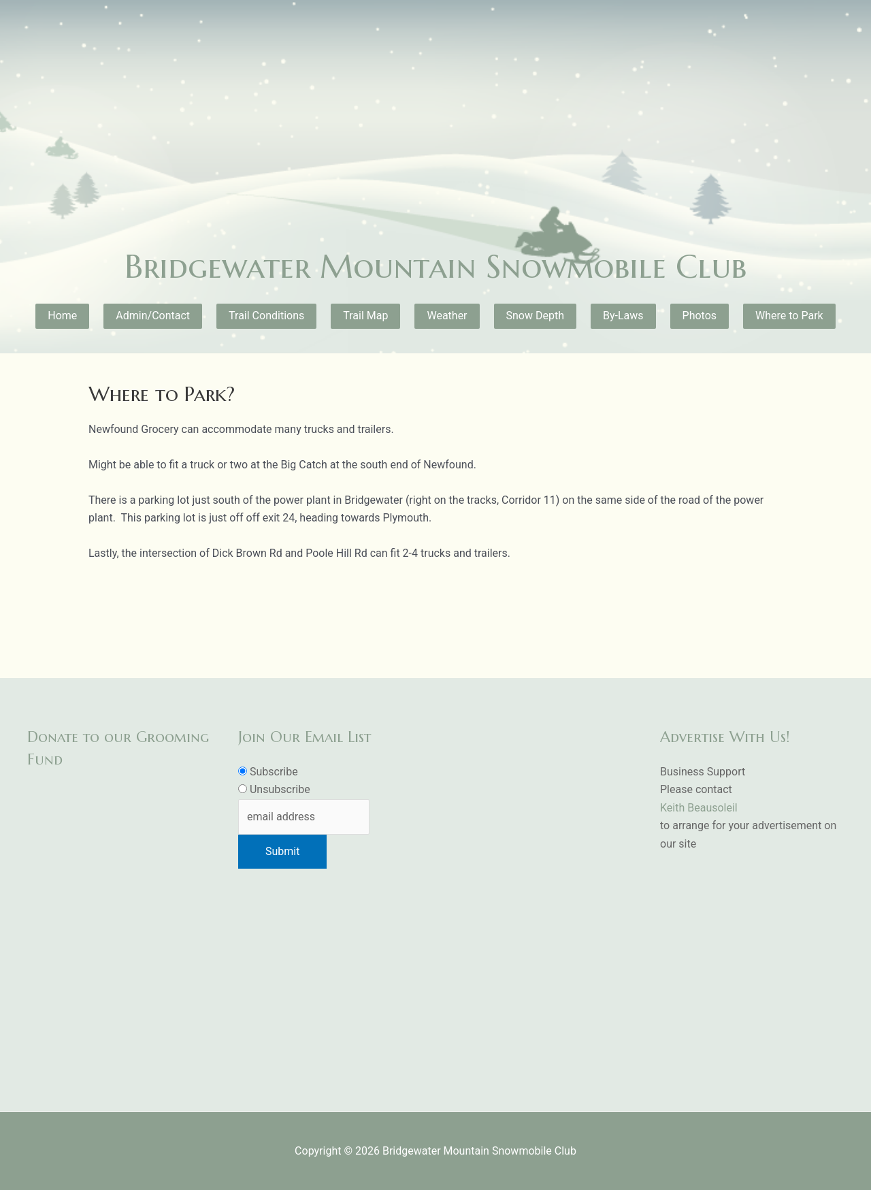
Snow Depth (535, 315)
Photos (700, 315)
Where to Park (789, 315)
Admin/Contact (153, 315)
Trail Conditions (266, 315)
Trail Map (365, 315)
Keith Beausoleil (699, 807)
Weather (447, 315)
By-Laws (623, 315)
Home (62, 315)
